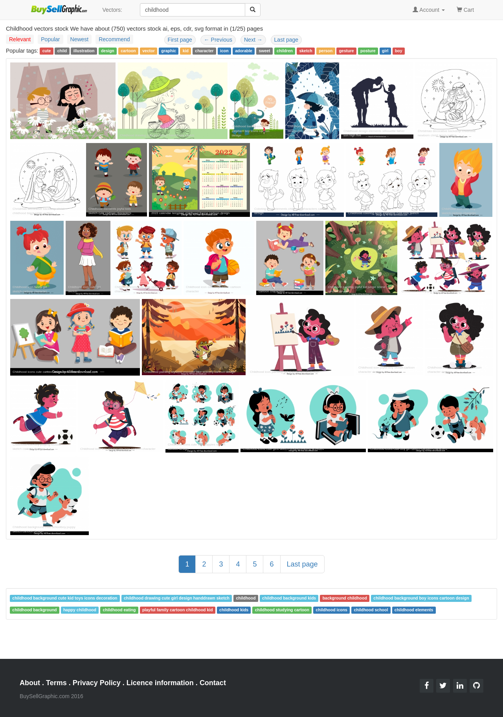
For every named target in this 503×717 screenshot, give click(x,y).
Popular (50, 39)
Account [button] (429, 10)
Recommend (114, 39)
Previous (218, 40)
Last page (286, 40)
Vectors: (112, 10)
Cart (465, 9)
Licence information (160, 683)
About (30, 683)
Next (253, 40)
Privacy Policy (97, 683)
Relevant (20, 39)
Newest (79, 39)
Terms (56, 683)
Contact (213, 683)
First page (180, 40)
